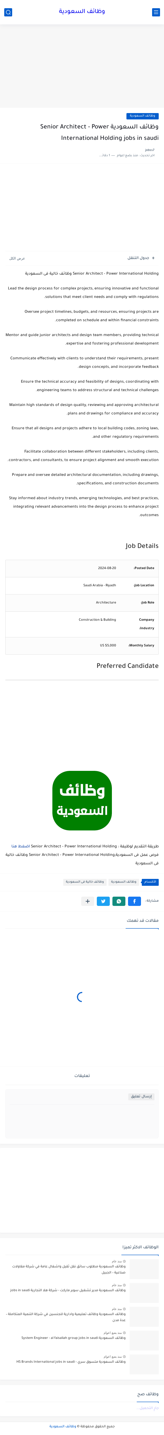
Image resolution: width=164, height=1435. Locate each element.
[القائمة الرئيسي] (156, 12)
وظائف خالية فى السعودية (85, 882)
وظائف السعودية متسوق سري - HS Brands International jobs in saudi (71, 1362)
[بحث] (8, 12)
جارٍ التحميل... (147, 1408)
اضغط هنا (20, 847)
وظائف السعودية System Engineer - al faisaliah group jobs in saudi (73, 1338)
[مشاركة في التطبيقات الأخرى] (87, 901)
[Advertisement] (82, 67)
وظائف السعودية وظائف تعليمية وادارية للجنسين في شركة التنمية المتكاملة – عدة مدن (66, 1317)
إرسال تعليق (141, 1097)
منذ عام (117, 1261)
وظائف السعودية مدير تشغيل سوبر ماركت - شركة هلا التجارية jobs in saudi (68, 1291)
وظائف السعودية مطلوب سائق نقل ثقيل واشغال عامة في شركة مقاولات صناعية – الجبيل (69, 1270)
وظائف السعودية (82, 12)
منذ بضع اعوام (113, 1333)
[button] (134, 901)
